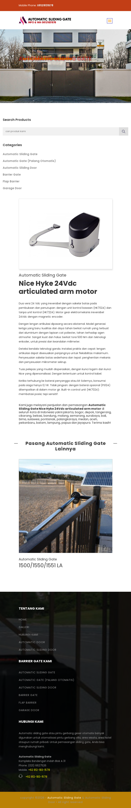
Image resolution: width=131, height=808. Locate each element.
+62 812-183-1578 (39, 770)
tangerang (103, 412)
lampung (53, 423)
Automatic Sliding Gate (20, 154)
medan (83, 419)
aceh (93, 419)
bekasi (37, 416)
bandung (49, 416)
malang (63, 416)
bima (22, 419)
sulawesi (33, 419)
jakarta (68, 412)
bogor (79, 412)
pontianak (48, 419)
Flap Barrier (11, 181)
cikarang (25, 416)
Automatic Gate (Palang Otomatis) (29, 161)
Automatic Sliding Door (20, 168)
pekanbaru (27, 423)
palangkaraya (67, 419)
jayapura (84, 423)
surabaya (93, 416)
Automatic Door (32, 642)
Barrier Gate (12, 174)
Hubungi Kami (28, 634)
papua (66, 423)
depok (89, 412)
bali (103, 416)
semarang (77, 416)
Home (23, 619)
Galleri (24, 627)
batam (41, 423)
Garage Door (12, 188)
